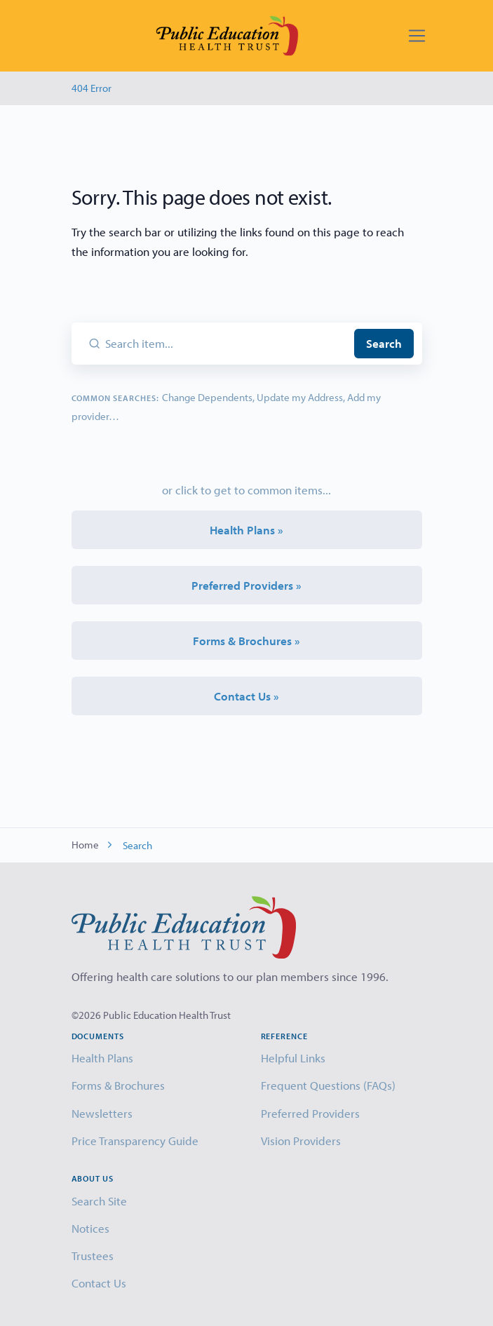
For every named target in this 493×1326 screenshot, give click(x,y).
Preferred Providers (310, 1113)
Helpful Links (293, 1057)
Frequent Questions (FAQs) (328, 1085)
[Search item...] (227, 344)
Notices (90, 1228)
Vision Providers (301, 1140)
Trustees (93, 1255)
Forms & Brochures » (246, 640)
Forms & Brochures (118, 1085)
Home (85, 844)
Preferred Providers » (246, 585)
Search (384, 343)
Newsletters (102, 1113)
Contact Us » (246, 696)
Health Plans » (246, 529)
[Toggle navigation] (417, 36)
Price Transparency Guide (135, 1140)
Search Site (99, 1200)
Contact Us (99, 1283)
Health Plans (102, 1057)
